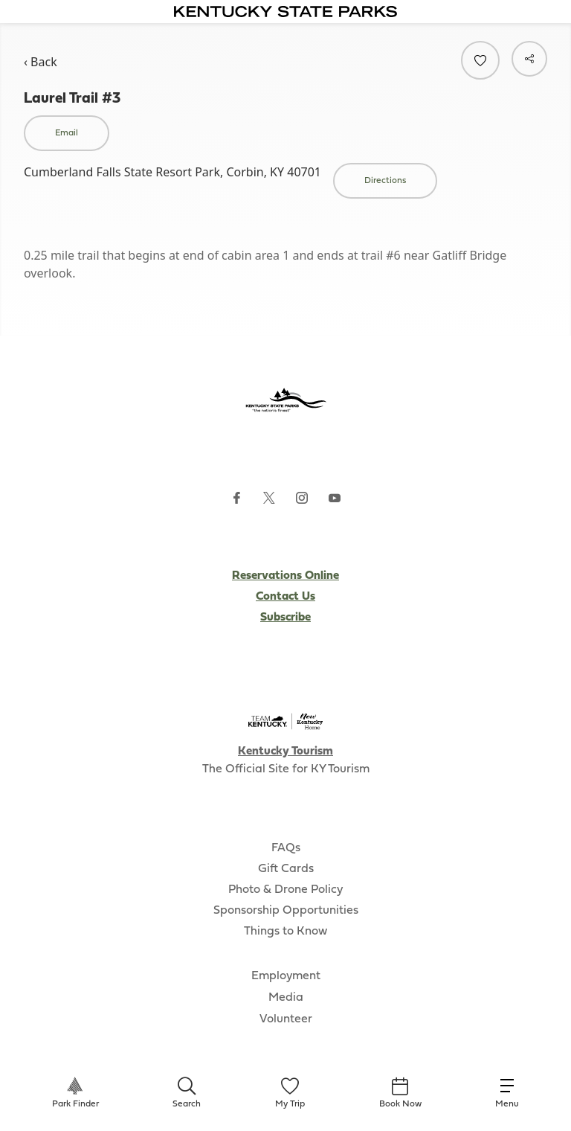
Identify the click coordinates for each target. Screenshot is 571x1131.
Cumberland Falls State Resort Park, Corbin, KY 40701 (172, 172)
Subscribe (285, 618)
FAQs (285, 848)
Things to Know (285, 932)
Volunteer (285, 1019)
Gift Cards (286, 869)
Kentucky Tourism (285, 751)
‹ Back (40, 62)
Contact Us (285, 597)
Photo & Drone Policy (285, 890)
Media (285, 998)
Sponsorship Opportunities (285, 911)
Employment (285, 976)
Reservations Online (285, 576)
